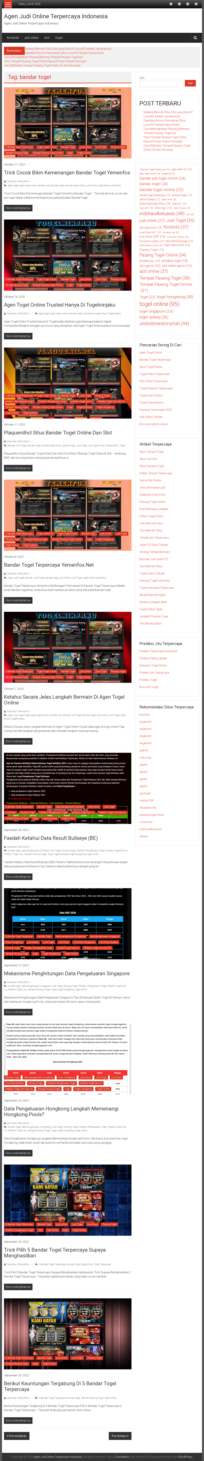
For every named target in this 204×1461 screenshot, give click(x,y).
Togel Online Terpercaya (154, 374)
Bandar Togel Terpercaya (155, 359)
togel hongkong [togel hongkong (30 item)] (175, 297)
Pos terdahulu (17, 1436)
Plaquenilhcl (112, 445)
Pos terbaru (119, 1436)
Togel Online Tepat (150, 609)
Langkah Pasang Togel (153, 616)
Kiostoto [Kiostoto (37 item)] (176, 227)
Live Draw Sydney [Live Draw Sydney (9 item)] (177, 237)
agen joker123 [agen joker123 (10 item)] (181, 169)
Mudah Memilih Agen (152, 594)
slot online (52, 1230)
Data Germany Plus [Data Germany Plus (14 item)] (155, 203)
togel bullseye (84, 407)
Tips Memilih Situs (150, 530)
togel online (104, 185)
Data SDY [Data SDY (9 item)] (146, 208)
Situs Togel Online (150, 366)
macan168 (146, 800)
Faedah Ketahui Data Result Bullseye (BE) (51, 838)
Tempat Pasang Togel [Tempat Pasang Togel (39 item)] (164, 278)
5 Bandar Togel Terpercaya (19, 147)
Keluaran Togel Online (153, 665)
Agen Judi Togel (16, 577)
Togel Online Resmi (151, 402)
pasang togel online (151, 814)
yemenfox (116, 185)
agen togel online (28, 185)
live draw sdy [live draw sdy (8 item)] (171, 232)
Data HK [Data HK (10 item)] (179, 204)
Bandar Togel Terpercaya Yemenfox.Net (49, 565)
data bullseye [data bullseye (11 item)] (149, 199)
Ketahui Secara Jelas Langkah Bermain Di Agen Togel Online (64, 700)
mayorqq (145, 757)
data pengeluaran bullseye (69, 806)
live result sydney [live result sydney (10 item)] (151, 241)
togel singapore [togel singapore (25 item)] (156, 311)
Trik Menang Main (150, 623)
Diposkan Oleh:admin (18, 181)
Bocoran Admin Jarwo (153, 424)
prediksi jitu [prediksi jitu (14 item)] (149, 261)
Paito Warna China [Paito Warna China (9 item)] (150, 245)
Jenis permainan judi (152, 487)
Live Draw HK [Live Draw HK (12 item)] (150, 232)
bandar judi (44, 185)
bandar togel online (75, 185)
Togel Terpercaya (102, 1264)
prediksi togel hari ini (82, 401)
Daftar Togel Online (151, 516)
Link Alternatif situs (151, 523)
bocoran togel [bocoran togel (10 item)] (182, 195)
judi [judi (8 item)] (190, 214)
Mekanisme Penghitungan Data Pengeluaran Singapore (67, 973)
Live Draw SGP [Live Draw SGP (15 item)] (152, 236)
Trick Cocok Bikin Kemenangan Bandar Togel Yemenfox (67, 173)
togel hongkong (78, 854)
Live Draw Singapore (84, 942)
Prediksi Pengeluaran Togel (52, 401)
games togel (69, 445)
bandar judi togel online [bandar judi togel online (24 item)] (162, 178)
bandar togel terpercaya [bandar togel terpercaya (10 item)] (154, 195)
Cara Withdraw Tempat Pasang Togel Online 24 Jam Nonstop (42, 65)
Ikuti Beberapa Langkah (153, 509)
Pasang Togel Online (152, 501)
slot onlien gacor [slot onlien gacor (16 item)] (177, 265)
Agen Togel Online (47, 147)
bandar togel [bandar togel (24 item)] (153, 184)
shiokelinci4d (147, 807)
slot (46, 38)
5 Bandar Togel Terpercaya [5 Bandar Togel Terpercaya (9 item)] (154, 169)
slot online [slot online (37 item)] (153, 271)
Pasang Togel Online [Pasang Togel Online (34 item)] (162, 255)
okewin (143, 836)
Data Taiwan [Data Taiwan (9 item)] (182, 208)
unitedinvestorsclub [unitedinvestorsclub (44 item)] (164, 323)
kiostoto (144, 714)
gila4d (143, 764)
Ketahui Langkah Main (153, 602)
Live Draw (11, 812)
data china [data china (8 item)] (169, 199)
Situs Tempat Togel (151, 451)
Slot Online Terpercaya (153, 381)
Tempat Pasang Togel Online (48, 153)
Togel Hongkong (105, 407)
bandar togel (57, 185)
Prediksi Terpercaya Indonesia (158, 651)
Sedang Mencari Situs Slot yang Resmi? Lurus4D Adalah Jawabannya (68, 48)
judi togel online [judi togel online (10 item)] (150, 227)
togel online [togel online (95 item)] (159, 304)
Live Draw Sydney (109, 942)
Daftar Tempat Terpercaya (155, 473)
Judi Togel (101, 147)
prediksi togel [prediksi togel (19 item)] (174, 260)
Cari (141, 77)
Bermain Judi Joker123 (153, 559)
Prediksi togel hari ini (117, 850)
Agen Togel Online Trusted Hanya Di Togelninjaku (59, 305)
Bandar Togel (68, 147)
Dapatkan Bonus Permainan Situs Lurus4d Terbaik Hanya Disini (64, 52)
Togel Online (83, 153)
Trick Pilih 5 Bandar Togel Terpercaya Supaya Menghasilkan (55, 1253)
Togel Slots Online (150, 395)
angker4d (145, 721)
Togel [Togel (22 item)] (147, 297)
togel (59, 38)
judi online (31, 38)
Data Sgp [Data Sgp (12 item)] (163, 208)
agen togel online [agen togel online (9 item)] (149, 173)
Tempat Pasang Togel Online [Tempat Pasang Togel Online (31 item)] (165, 288)
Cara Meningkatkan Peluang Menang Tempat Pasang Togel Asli (43, 57)
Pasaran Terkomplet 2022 (155, 409)
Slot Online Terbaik (151, 417)
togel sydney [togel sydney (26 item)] (153, 317)
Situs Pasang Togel (151, 466)
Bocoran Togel (148, 687)
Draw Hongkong (14, 942)
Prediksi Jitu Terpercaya (154, 672)
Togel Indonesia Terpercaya (156, 587)
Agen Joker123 (45, 533)
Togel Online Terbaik (152, 573)
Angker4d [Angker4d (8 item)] (168, 173)
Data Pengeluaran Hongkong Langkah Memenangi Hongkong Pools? (61, 1111)
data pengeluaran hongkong (70, 936)
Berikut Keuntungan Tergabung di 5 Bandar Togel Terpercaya (60, 1386)
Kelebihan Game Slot (152, 494)
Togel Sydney (30, 413)
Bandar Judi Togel (17, 445)
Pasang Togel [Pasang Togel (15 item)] (151, 250)
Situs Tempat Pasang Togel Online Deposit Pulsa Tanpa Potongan (45, 61)
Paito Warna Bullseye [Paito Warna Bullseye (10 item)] (179, 241)
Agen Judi (13, 715)
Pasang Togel (118, 147)
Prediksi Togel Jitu (13, 854)
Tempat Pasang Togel (17, 153)
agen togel (13, 185)
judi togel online (96, 445)
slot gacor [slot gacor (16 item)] (149, 265)
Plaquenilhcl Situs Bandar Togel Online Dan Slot (58, 433)
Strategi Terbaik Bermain (154, 552)
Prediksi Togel (148, 679)
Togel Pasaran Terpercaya (156, 388)
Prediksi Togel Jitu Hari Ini (111, 401)
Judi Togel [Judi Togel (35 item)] (180, 220)
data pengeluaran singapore (104, 936)
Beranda (13, 38)
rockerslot (145, 822)
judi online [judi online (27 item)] (152, 221)
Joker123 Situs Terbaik (153, 544)
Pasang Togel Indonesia (154, 580)
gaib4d (143, 750)
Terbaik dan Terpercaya (154, 537)
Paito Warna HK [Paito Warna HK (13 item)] (177, 245)
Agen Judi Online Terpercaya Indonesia (56, 16)
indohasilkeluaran (150, 829)
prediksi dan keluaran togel (19, 401)
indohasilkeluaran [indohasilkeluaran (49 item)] (162, 213)
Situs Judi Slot (148, 458)
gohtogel (145, 793)
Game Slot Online (150, 480)
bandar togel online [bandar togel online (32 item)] (161, 190)
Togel (122, 445)
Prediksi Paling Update (153, 658)
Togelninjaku (114, 313)
